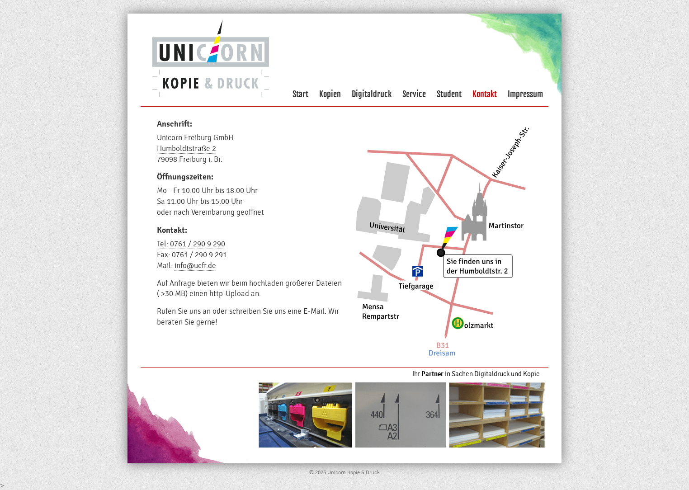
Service (414, 94)
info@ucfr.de (195, 265)
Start (300, 94)
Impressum (525, 94)
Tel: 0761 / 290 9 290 (191, 244)
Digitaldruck (372, 94)
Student (449, 94)
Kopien (330, 94)
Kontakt (484, 94)
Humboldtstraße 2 (186, 148)
